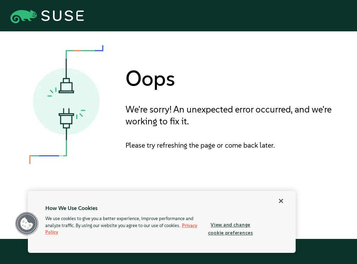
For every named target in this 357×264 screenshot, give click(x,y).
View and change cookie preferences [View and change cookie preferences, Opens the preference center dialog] (230, 229)
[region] (162, 222)
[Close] (281, 201)
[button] (27, 223)
